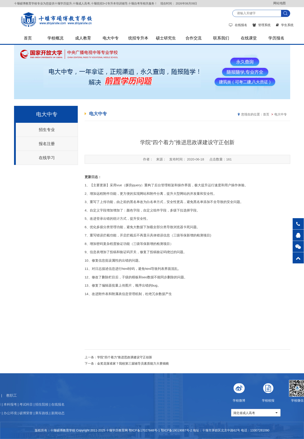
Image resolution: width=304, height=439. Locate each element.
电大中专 (111, 38)
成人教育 (83, 38)
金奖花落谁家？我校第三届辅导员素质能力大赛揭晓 (133, 363)
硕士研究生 (166, 38)
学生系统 (285, 25)
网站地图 (279, 3)
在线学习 (47, 158)
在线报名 (238, 25)
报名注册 (47, 144)
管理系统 (262, 25)
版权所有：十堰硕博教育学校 (55, 430)
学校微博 (263, 391)
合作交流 (194, 38)
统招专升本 (138, 38)
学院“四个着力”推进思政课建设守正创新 (124, 357)
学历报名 (276, 38)
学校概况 (55, 38)
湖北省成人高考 (268, 413)
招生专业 (47, 129)
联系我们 (221, 38)
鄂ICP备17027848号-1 (144, 430)
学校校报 (292, 391)
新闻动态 (10, 413)
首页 (28, 38)
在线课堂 (249, 38)
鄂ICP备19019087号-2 (176, 430)
